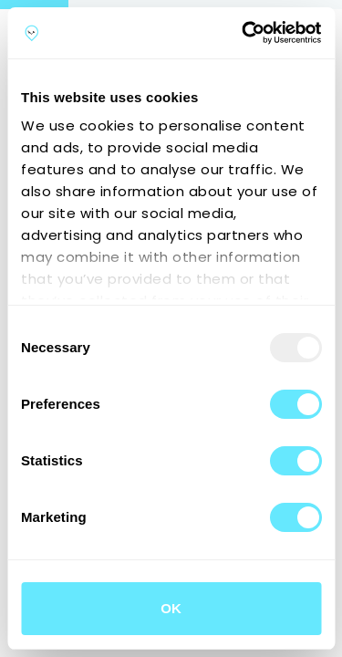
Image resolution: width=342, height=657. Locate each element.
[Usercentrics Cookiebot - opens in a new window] (243, 33)
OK (171, 608)
